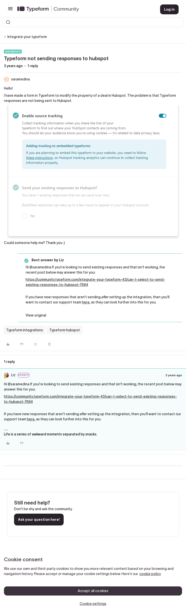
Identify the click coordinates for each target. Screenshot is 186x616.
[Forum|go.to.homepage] (84, 9)
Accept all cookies (93, 591)
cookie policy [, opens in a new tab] (150, 574)
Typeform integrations (24, 330)
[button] (10, 10)
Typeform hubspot (64, 330)
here (86, 302)
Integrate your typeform (27, 37)
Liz (13, 375)
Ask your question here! (39, 520)
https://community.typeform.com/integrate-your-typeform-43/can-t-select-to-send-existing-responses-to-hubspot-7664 (95, 282)
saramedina (20, 79)
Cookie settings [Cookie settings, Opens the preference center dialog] (93, 604)
